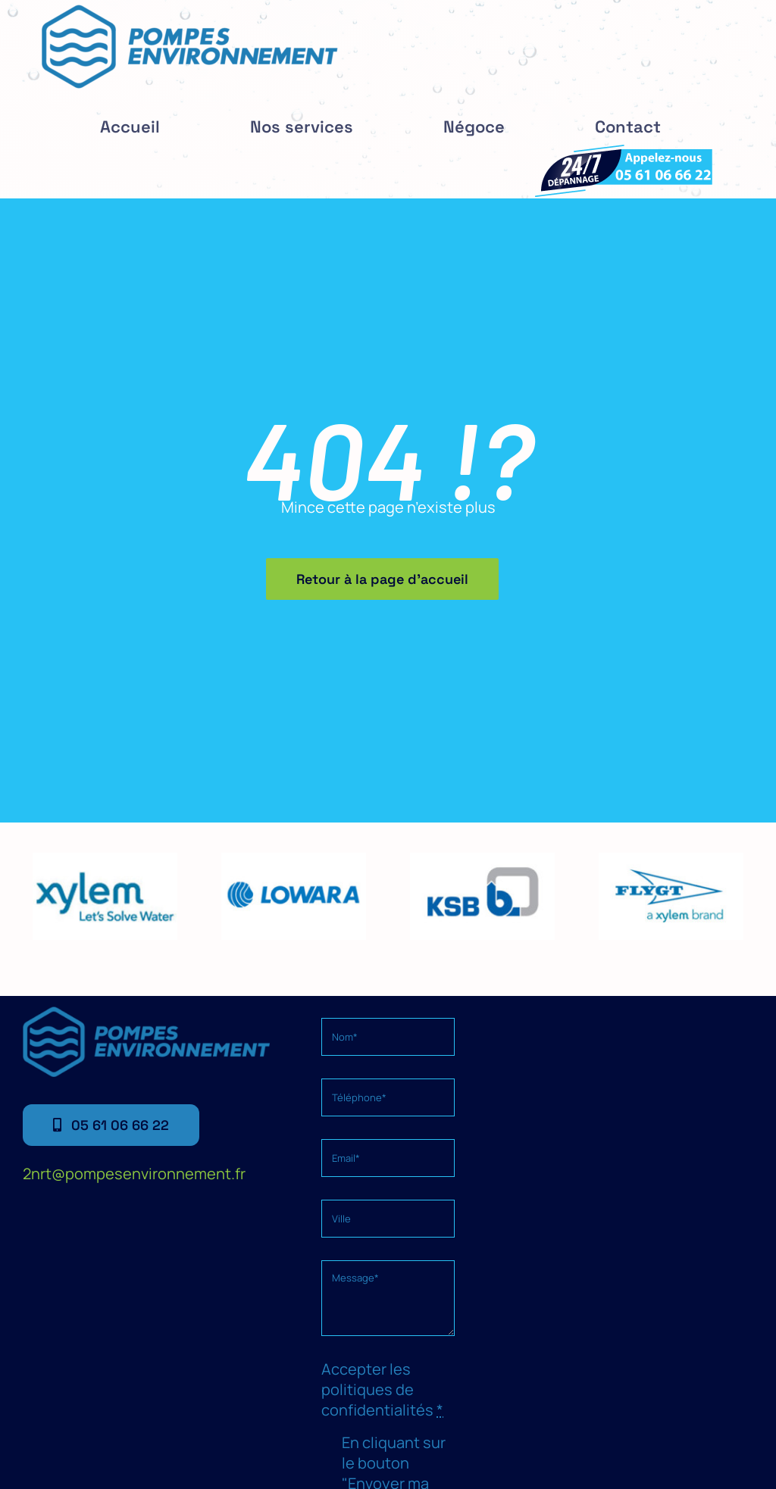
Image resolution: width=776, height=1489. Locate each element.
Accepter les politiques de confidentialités (382, 1389)
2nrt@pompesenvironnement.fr (134, 1173)
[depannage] (624, 149)
